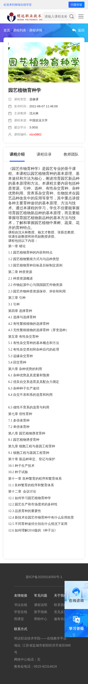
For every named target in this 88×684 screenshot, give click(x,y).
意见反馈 (60, 612)
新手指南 (40, 612)
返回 (81, 30)
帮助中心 (40, 619)
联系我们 (60, 605)
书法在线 (20, 605)
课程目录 (44, 154)
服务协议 (60, 619)
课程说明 (40, 605)
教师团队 (71, 154)
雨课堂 (19, 619)
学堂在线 (20, 612)
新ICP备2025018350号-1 (44, 577)
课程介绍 (17, 154)
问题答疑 (76, 4)
